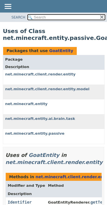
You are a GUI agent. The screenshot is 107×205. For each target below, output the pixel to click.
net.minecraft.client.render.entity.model (47, 89)
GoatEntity (61, 50)
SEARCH (18, 17)
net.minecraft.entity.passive (34, 133)
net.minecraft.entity (26, 104)
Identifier (20, 202)
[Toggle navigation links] (8, 7)
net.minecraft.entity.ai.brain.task (40, 118)
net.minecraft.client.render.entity (40, 74)
